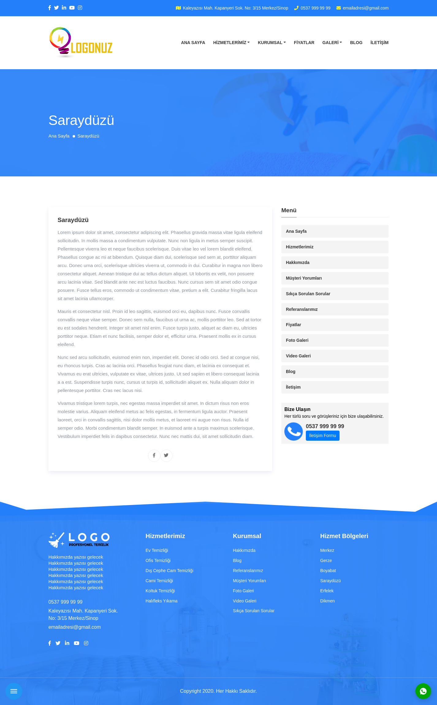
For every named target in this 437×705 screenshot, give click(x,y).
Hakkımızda (298, 262)
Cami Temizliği (159, 580)
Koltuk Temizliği (160, 590)
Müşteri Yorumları (304, 278)
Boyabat (328, 570)
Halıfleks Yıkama (162, 600)
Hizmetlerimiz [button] (229, 42)
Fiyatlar (304, 42)
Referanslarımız (302, 309)
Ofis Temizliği (158, 560)
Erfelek (327, 590)
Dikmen (327, 600)
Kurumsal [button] (270, 42)
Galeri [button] (330, 42)
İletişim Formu (322, 435)
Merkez (327, 550)
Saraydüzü (330, 580)
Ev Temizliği (157, 550)
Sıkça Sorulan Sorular (308, 293)
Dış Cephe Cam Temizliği (170, 570)
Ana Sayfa (193, 42)
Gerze (326, 560)
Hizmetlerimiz (300, 246)
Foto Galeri (297, 340)
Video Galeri (298, 356)
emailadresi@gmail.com (366, 8)
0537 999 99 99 (315, 8)
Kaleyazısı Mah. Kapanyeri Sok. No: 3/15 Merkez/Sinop (235, 8)
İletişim (379, 42)
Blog (356, 42)
